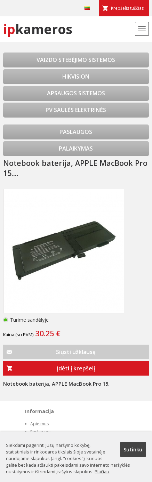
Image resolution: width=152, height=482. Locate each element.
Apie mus (39, 424)
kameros (37, 29)
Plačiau (102, 471)
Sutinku (132, 449)
